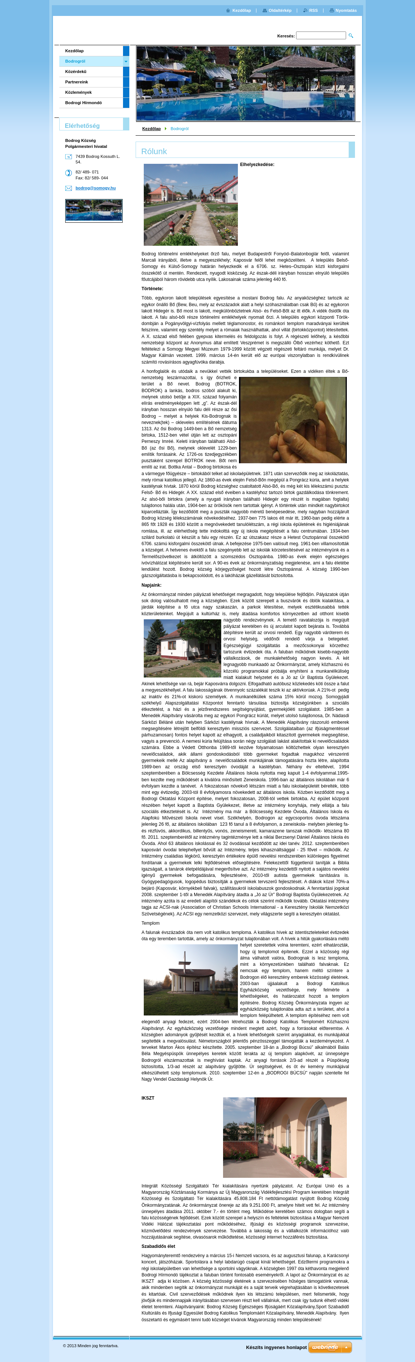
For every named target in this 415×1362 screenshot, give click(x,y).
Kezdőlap (151, 128)
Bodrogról (75, 61)
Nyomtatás (346, 10)
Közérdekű (75, 71)
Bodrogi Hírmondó (83, 102)
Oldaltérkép (280, 10)
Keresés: (286, 36)
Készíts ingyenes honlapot (276, 1347)
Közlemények (78, 92)
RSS (313, 10)
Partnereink (76, 82)
